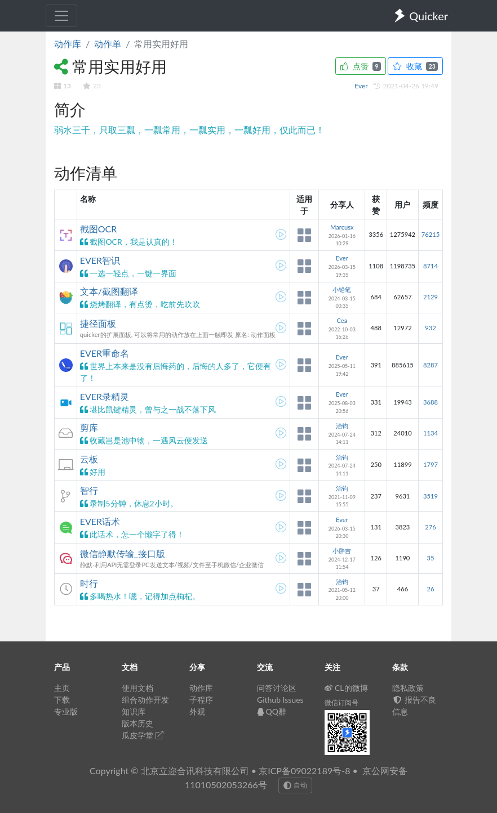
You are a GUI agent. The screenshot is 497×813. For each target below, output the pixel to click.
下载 (62, 699)
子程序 (201, 699)
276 (430, 527)
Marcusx (342, 227)
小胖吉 (341, 550)
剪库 (89, 427)
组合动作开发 (145, 699)
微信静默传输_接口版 (122, 553)
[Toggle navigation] (61, 16)
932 (430, 327)
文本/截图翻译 (109, 291)
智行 (89, 490)
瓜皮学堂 (142, 735)
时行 (89, 583)
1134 (430, 433)
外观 (197, 711)
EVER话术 (100, 521)
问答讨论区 (276, 688)
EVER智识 (100, 260)
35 (430, 558)
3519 (430, 496)
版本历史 (137, 723)
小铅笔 (341, 289)
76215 (430, 234)
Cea (341, 320)
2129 (430, 296)
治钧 (342, 425)
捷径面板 (98, 323)
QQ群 (271, 711)
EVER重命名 (104, 353)
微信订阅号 (341, 702)
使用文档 (137, 688)
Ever (361, 86)
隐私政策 (408, 688)
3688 (430, 402)
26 (430, 588)
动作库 (67, 43)
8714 (430, 265)
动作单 (107, 43)
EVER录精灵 (104, 396)
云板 (89, 458)
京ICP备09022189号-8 (304, 770)
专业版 (66, 711)
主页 (62, 688)
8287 (430, 365)
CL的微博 (346, 688)
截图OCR (98, 228)
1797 (430, 464)
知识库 (133, 711)
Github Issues (280, 699)
